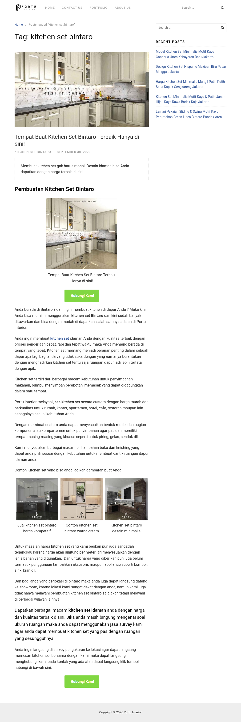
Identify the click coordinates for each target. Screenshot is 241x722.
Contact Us (72, 7)
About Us (123, 7)
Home (50, 7)
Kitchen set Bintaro (33, 152)
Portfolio (98, 7)
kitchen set (59, 338)
